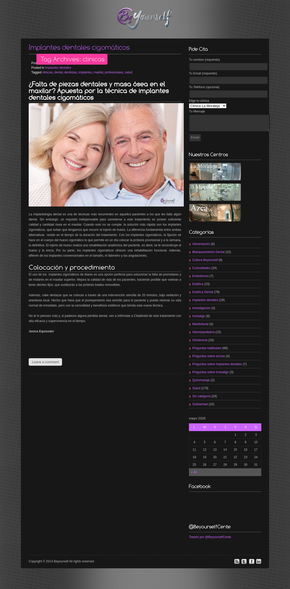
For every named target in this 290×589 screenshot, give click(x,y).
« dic (194, 472)
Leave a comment (45, 362)
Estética (197, 284)
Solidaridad (200, 404)
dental (58, 72)
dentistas (70, 72)
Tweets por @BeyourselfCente (210, 537)
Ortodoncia (200, 340)
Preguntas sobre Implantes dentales (217, 364)
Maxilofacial (200, 324)
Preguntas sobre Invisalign (210, 372)
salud (128, 72)
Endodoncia (200, 276)
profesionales (114, 72)
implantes (85, 72)
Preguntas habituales (207, 348)
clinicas (47, 72)
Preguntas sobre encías (208, 356)
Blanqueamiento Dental (208, 252)
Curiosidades (201, 268)
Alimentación (201, 244)
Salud (196, 388)
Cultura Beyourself (205, 260)
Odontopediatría (203, 332)
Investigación (201, 308)
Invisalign (198, 316)
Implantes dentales (58, 68)
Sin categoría (201, 396)
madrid (98, 72)
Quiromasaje (201, 380)
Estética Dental (202, 292)
